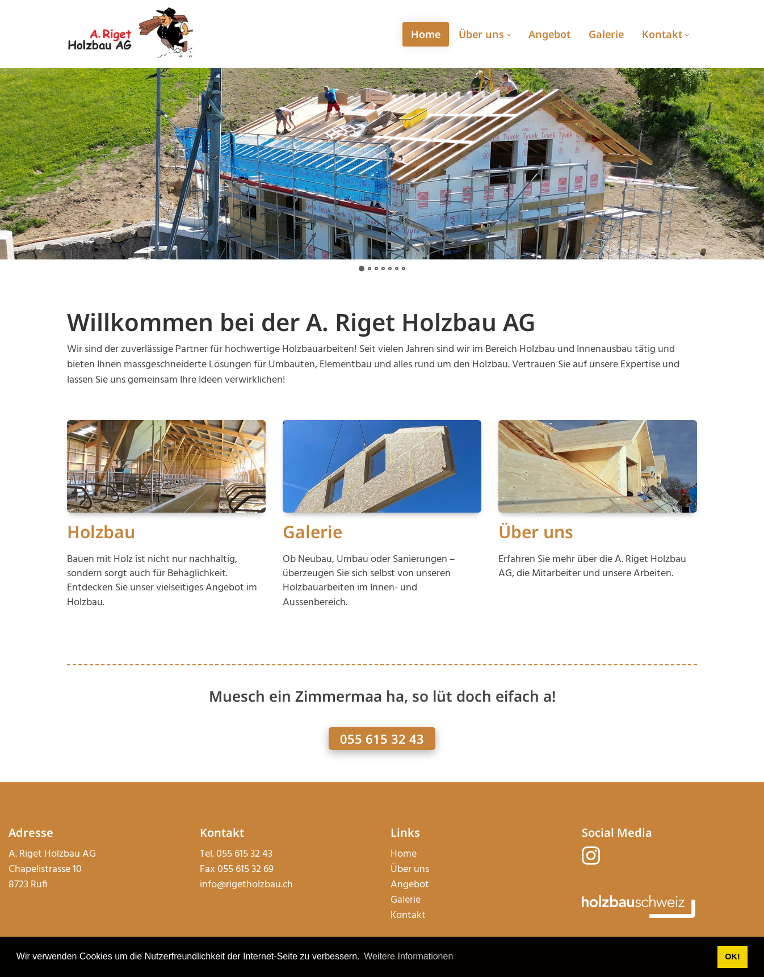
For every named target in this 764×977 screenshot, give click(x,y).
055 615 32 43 (382, 738)
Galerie (312, 531)
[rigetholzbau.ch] (130, 34)
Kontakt (408, 915)
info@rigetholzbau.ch (246, 885)
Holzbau (101, 531)
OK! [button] (732, 956)
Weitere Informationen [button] (408, 956)
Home (404, 854)
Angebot (410, 885)
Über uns (535, 531)
